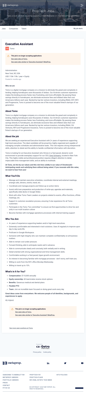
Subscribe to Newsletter (14, 375)
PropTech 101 (35, 375)
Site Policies (61, 375)
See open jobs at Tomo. (19, 59)
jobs (4, 29)
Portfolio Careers (11, 380)
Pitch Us (6, 388)
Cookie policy (47, 352)
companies (13, 29)
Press (5, 382)
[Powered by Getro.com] (43, 346)
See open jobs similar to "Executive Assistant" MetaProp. (31, 62)
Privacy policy (37, 352)
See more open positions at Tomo (21, 328)
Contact (6, 385)
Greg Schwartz (55, 156)
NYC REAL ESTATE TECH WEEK (41, 380)
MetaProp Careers (10, 377)
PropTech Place (36, 377)
